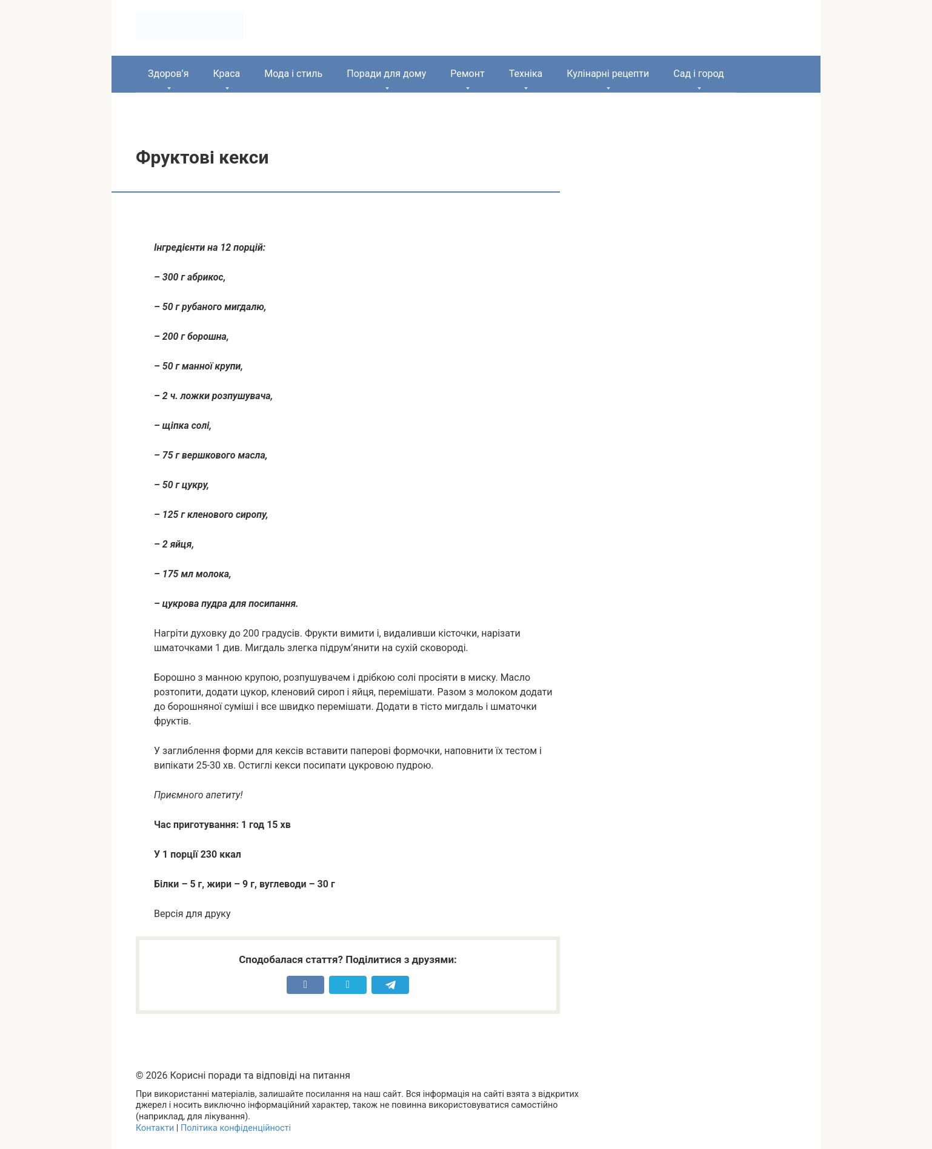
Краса (226, 73)
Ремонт (467, 73)
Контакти (155, 1128)
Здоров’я (168, 73)
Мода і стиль (293, 73)
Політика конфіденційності (236, 1128)
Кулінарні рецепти (608, 73)
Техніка (526, 73)
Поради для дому (386, 73)
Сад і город (698, 73)
